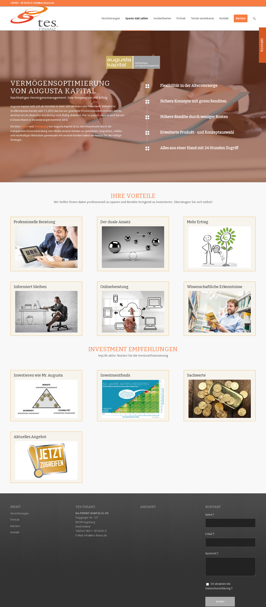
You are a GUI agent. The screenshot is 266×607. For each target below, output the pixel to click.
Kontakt (14, 532)
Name (209, 514)
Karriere (15, 526)
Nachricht (211, 553)
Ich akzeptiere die (219, 586)
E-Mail (209, 534)
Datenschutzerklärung (217, 588)
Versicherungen (19, 513)
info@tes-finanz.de (95, 535)
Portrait (14, 519)
